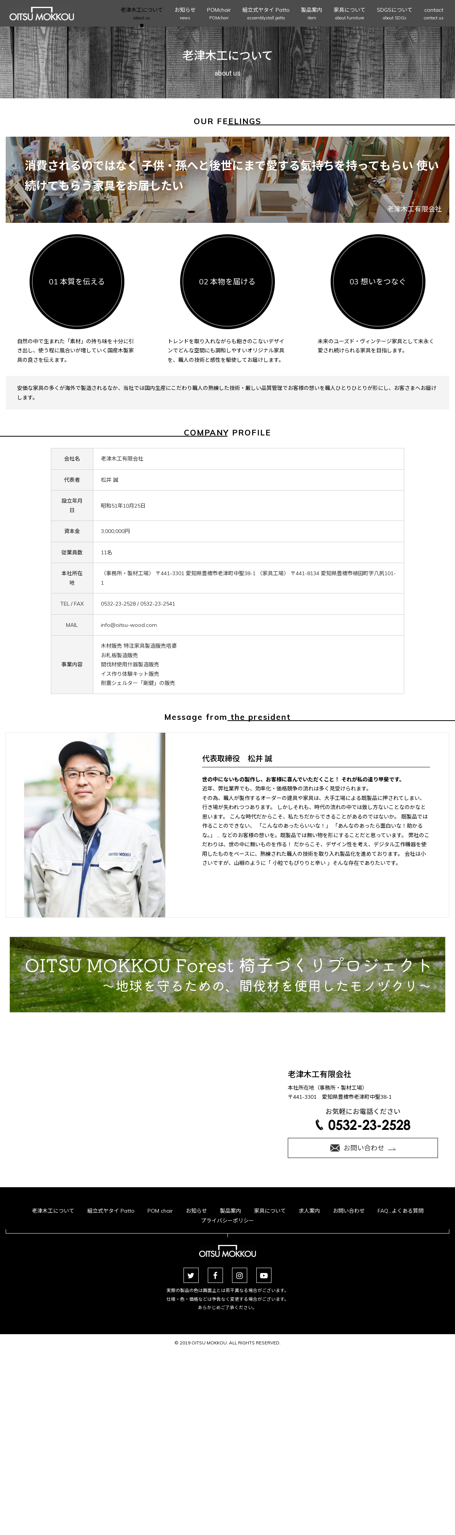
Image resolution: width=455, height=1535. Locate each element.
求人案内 (309, 1400)
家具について (350, 14)
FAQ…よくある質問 (401, 1400)
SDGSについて (395, 14)
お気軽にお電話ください (362, 1334)
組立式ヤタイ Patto (266, 14)
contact (434, 14)
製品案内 (311, 14)
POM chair (160, 1400)
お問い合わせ (349, 1400)
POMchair (219, 14)
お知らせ (185, 14)
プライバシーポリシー (227, 1410)
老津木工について (142, 14)
